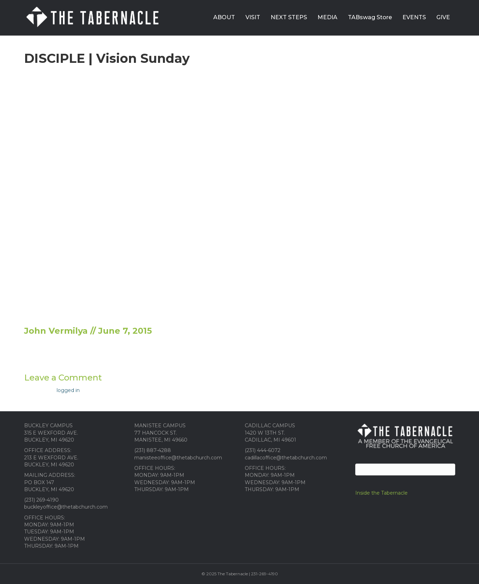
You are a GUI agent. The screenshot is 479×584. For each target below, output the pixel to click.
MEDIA (327, 17)
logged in (68, 390)
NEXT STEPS (289, 17)
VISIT (252, 17)
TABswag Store (370, 17)
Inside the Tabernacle (381, 493)
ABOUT (224, 17)
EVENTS (414, 17)
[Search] (405, 469)
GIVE (443, 17)
